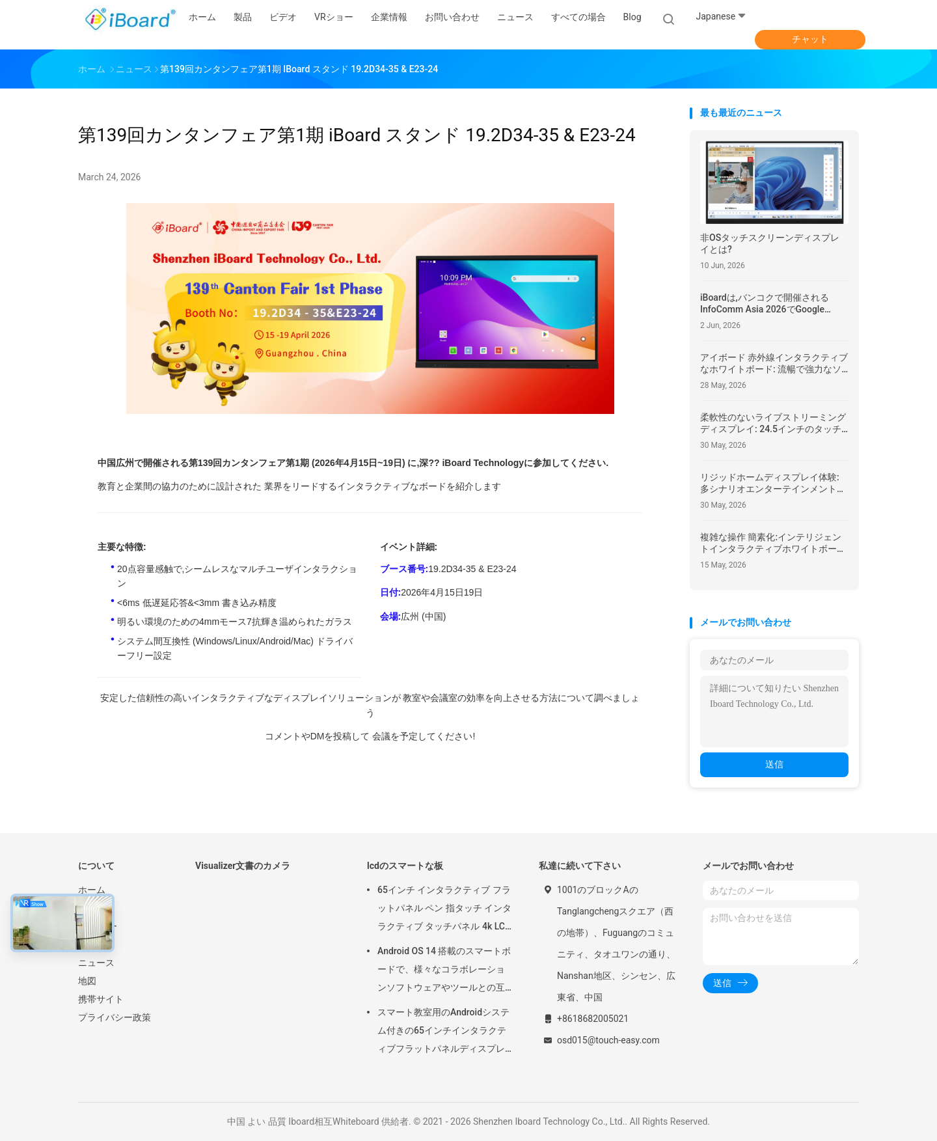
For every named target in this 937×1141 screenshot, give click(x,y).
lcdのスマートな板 (405, 865)
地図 (87, 981)
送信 (774, 764)
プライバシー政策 (114, 1017)
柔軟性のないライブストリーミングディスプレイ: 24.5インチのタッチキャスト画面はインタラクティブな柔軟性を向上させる (773, 423)
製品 (87, 908)
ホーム (91, 890)
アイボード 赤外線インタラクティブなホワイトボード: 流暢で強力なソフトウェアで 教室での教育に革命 (774, 363)
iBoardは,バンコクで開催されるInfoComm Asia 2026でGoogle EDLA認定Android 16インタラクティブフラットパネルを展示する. (769, 303)
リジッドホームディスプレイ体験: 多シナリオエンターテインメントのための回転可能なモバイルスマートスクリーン (773, 483)
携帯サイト (101, 999)
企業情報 (96, 944)
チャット (810, 39)
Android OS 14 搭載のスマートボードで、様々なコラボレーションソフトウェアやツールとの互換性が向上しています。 (444, 971)
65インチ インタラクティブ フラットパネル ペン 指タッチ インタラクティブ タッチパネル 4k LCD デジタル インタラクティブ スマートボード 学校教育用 (444, 910)
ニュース (96, 962)
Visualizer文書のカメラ (243, 865)
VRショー (97, 926)
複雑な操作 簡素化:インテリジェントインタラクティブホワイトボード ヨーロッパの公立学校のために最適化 (773, 543)
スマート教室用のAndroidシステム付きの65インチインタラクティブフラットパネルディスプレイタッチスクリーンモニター (443, 1032)
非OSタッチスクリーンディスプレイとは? (769, 243)
